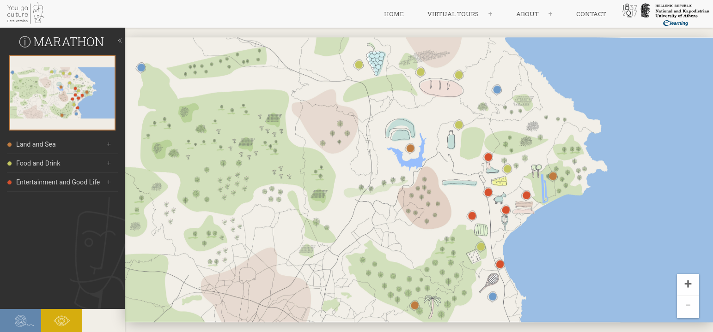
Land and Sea (31, 144)
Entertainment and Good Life (53, 182)
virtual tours (453, 14)
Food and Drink (33, 163)
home (394, 14)
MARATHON (68, 41)
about (527, 14)
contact (591, 14)
